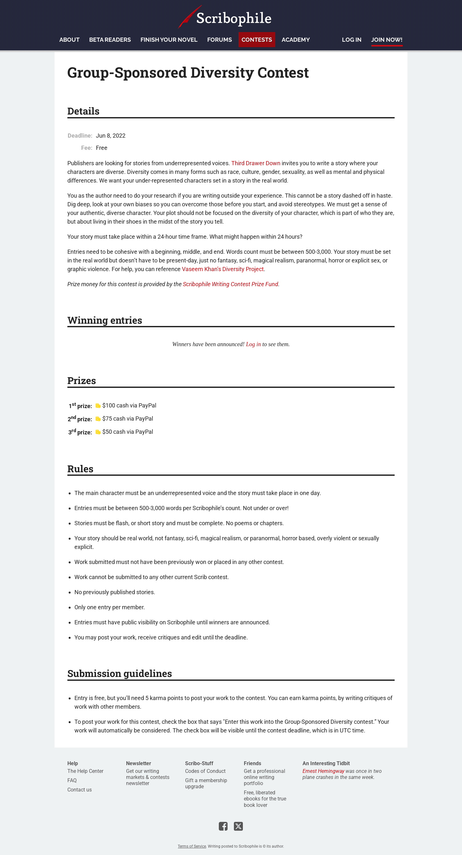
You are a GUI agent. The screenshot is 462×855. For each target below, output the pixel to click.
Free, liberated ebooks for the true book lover (265, 799)
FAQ (72, 780)
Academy (296, 39)
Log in (352, 39)
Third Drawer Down (255, 163)
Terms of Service (192, 846)
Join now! (387, 39)
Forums (219, 39)
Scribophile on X (238, 826)
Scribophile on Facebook (223, 826)
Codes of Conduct (205, 771)
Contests (257, 39)
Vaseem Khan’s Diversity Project (223, 269)
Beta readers (110, 39)
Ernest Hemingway (323, 771)
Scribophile (224, 17)
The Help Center (85, 771)
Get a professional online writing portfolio (264, 777)
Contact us (79, 790)
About (69, 39)
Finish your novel (169, 39)
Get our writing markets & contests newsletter (147, 777)
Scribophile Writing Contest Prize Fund (230, 284)
